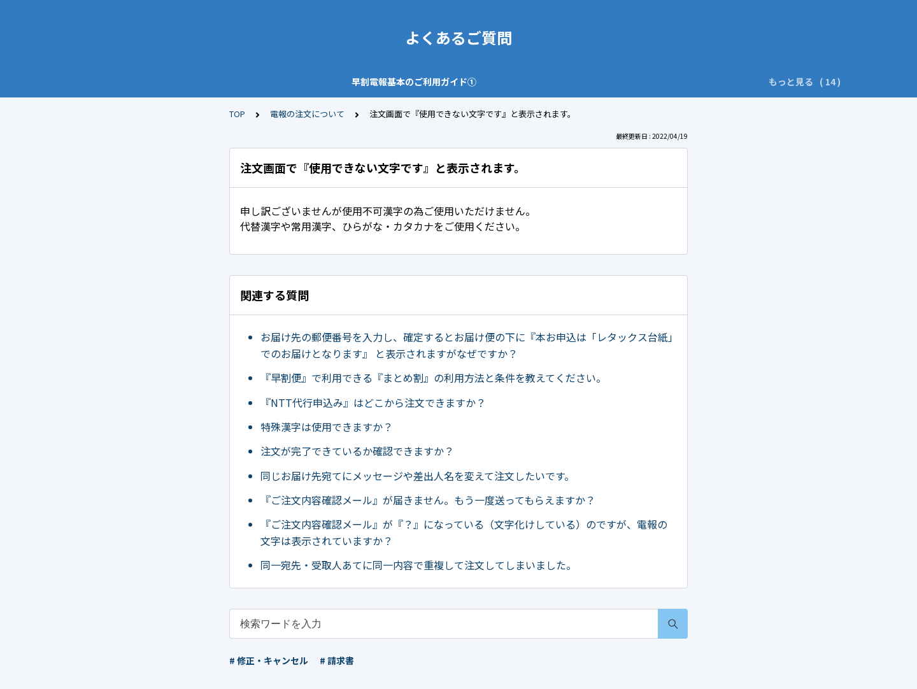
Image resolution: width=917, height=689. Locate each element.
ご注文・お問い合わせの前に (450, 81)
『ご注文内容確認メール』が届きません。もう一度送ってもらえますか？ (427, 500)
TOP (237, 114)
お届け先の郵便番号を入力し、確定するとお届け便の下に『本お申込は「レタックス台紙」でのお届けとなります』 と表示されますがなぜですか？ (466, 345)
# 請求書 (337, 660)
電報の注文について (307, 114)
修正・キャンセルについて (668, 81)
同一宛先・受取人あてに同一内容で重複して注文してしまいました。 (418, 564)
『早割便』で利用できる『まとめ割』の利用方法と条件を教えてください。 (433, 377)
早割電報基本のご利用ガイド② (311, 81)
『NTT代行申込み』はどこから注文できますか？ (373, 402)
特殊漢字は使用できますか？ (326, 426)
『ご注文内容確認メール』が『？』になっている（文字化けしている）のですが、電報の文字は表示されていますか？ (463, 532)
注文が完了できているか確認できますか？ (357, 450)
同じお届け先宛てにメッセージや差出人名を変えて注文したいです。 (417, 475)
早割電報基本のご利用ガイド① (168, 81)
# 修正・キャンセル (268, 660)
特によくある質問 (561, 81)
